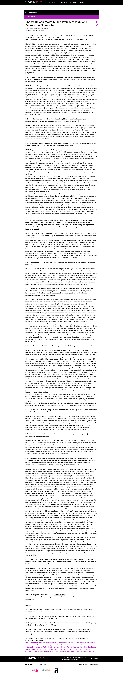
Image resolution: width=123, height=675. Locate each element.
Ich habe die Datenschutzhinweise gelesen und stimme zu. (74, 659)
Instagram (42, 664)
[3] (40, 99)
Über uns (63, 2)
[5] (82, 128)
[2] (65, 53)
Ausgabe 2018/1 (32, 12)
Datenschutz (83, 664)
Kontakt (73, 2)
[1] (85, 40)
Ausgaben (51, 2)
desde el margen (59, 595)
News (81, 2)
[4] (78, 121)
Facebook (30, 664)
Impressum (94, 664)
